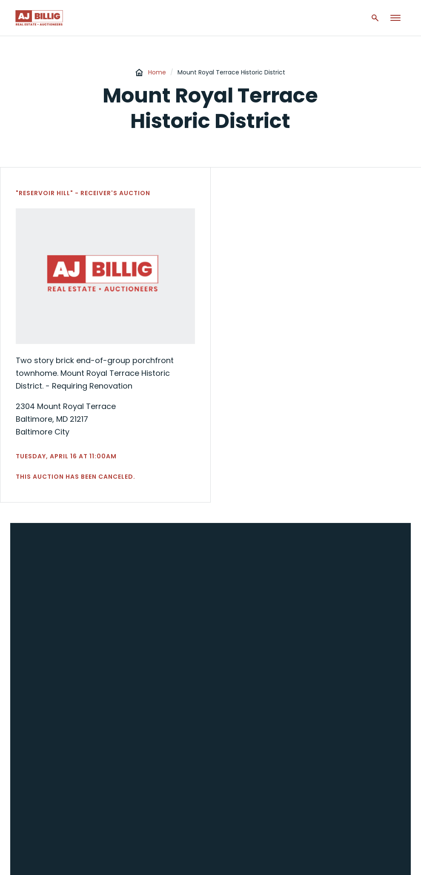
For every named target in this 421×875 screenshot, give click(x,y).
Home (157, 72)
